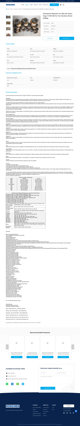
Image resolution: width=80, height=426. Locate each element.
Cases (53, 407)
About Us (36, 4)
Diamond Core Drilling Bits (13, 322)
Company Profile (46, 407)
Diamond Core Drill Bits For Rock (25, 322)
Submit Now (48, 388)
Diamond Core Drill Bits (18, 9)
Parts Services (46, 4)
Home (23, 4)
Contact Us (45, 415)
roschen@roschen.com (12, 376)
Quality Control (45, 411)
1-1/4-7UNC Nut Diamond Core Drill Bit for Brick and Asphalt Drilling (63, 354)
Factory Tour (45, 409)
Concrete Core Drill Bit (36, 322)
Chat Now (54, 4)
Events (40, 4)
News (53, 409)
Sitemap (44, 413)
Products (27, 4)
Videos (31, 4)
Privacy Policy (20, 424)
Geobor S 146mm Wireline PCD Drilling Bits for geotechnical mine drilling (17, 354)
